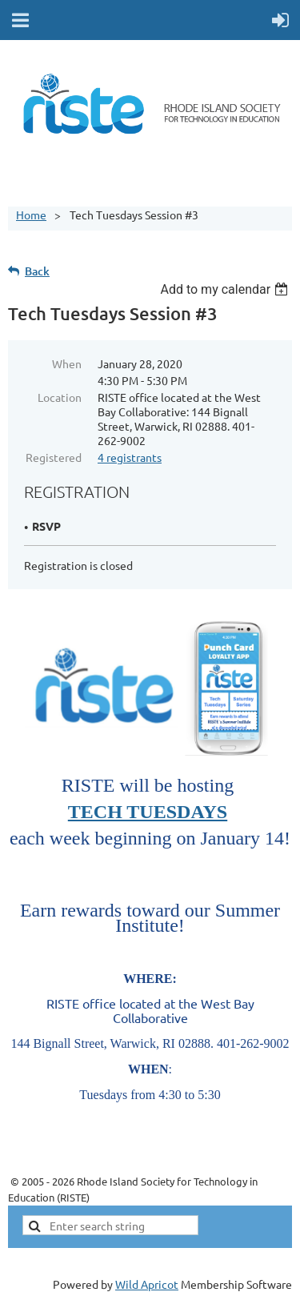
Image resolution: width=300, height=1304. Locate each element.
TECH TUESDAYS (147, 811)
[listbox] (226, 289)
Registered (54, 457)
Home (31, 214)
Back (37, 271)
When (67, 363)
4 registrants (130, 457)
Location (60, 397)
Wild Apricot (146, 1284)
